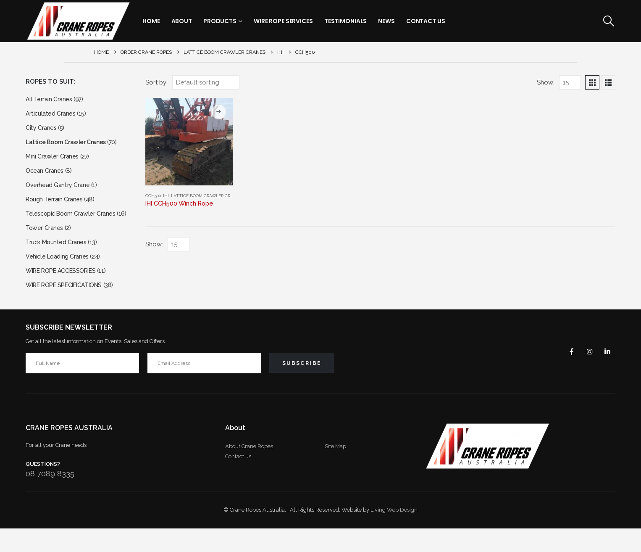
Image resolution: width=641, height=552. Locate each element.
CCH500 (153, 195)
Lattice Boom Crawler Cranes (206, 195)
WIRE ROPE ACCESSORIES (66, 292)
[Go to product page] (189, 141)
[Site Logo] (78, 21)
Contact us (238, 480)
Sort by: (156, 82)
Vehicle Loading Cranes (60, 276)
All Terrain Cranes (51, 100)
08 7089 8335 (50, 497)
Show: (545, 82)
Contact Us (425, 21)
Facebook (565, 375)
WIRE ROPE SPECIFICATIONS (70, 308)
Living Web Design (394, 533)
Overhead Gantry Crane (60, 196)
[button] (608, 21)
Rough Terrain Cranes (57, 212)
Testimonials (345, 21)
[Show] (570, 82)
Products (219, 21)
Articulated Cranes (53, 116)
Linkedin (606, 375)
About (181, 21)
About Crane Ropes (249, 470)
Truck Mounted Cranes (59, 260)
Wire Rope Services (283, 21)
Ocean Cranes (46, 180)
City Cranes (42, 132)
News (386, 21)
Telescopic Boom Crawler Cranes (75, 228)
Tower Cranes (46, 244)
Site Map (335, 470)
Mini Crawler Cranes (54, 164)
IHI (166, 195)
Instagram (586, 375)
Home (151, 21)
